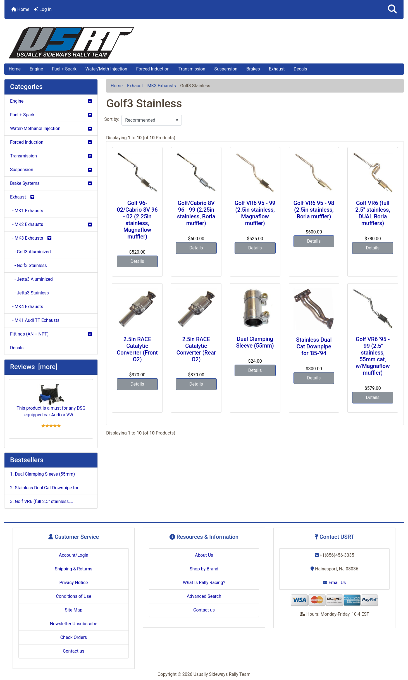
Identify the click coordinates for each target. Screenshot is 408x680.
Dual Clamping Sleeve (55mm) (255, 342)
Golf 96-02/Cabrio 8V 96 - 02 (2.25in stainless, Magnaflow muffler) (137, 220)
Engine (36, 69)
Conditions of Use (73, 596)
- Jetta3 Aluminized (31, 279)
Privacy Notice (73, 582)
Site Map (73, 610)
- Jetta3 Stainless (29, 293)
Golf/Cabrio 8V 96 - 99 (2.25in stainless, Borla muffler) (196, 213)
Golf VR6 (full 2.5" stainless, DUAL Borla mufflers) (372, 213)
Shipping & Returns (73, 569)
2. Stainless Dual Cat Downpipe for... (46, 487)
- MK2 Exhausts (51, 224)
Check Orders (73, 637)
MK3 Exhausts (161, 85)
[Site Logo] (204, 43)
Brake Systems (51, 183)
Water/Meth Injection (106, 69)
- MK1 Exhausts (26, 210)
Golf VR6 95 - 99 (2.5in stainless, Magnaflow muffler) (255, 213)
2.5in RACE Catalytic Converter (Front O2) (137, 349)
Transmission (191, 69)
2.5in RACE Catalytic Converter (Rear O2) (196, 349)
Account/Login (73, 555)
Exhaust (277, 69)
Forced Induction (153, 69)
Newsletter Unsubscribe (73, 623)
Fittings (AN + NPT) (51, 334)
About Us (204, 555)
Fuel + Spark (64, 69)
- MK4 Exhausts (26, 306)
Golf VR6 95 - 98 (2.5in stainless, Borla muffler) (314, 210)
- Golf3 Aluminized (30, 251)
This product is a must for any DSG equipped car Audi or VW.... (50, 400)
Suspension (225, 69)
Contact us (73, 651)
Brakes (253, 69)
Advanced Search (204, 596)
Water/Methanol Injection (51, 128)
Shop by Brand (204, 569)
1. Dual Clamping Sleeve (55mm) (42, 474)
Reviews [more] (33, 367)
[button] (392, 9)
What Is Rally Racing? (204, 582)
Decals (300, 69)
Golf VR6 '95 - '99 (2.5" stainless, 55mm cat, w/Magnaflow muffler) (373, 356)
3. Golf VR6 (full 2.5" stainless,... (41, 501)
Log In (43, 9)
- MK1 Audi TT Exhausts (34, 320)
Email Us (334, 582)
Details (137, 261)
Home (20, 9)
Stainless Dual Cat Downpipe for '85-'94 (313, 346)
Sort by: (111, 119)
